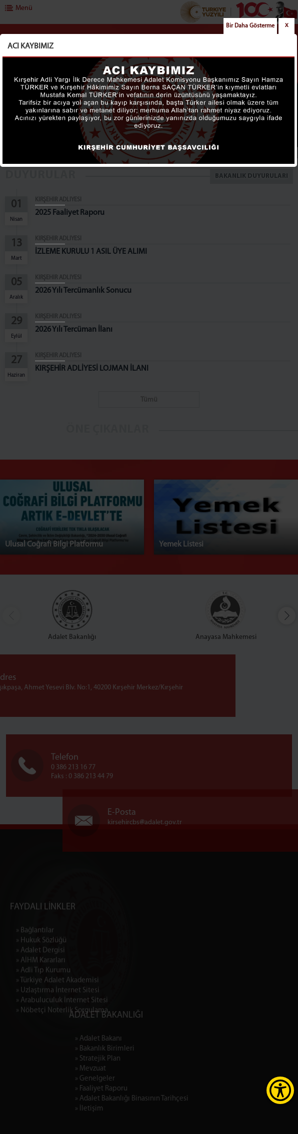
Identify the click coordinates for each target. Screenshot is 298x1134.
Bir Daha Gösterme (250, 26)
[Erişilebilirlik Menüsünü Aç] (280, 1090)
